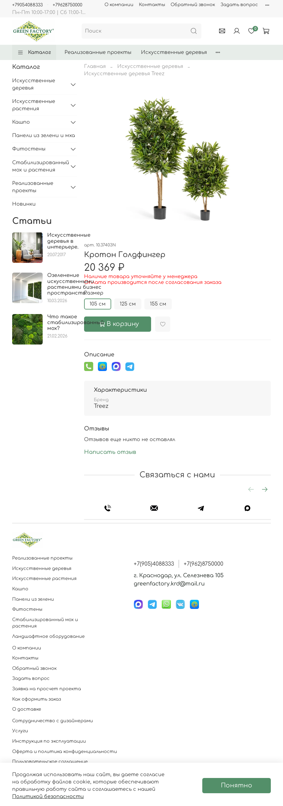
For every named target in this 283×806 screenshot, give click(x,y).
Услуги (20, 730)
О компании (118, 4)
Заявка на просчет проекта (46, 688)
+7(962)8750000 (203, 564)
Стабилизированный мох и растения (39, 166)
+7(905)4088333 (154, 564)
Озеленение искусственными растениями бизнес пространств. (74, 284)
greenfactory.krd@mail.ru (169, 584)
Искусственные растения (33, 105)
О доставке (26, 709)
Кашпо (21, 122)
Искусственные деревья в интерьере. (68, 240)
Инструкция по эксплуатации (49, 741)
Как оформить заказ (36, 699)
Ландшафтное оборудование (48, 636)
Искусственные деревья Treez (124, 73)
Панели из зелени (33, 599)
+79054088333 (27, 4)
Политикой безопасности (48, 796)
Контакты (152, 4)
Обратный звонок (193, 4)
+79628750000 (67, 4)
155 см (158, 304)
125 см (128, 304)
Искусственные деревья (174, 52)
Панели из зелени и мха (43, 135)
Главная (95, 66)
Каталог (34, 52)
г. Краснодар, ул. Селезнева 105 (179, 575)
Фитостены (28, 149)
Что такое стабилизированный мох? (75, 322)
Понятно (236, 785)
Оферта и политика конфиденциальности (64, 751)
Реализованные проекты (98, 52)
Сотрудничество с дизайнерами (52, 720)
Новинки (24, 204)
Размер (93, 293)
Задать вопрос (239, 4)
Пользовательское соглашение (50, 761)
